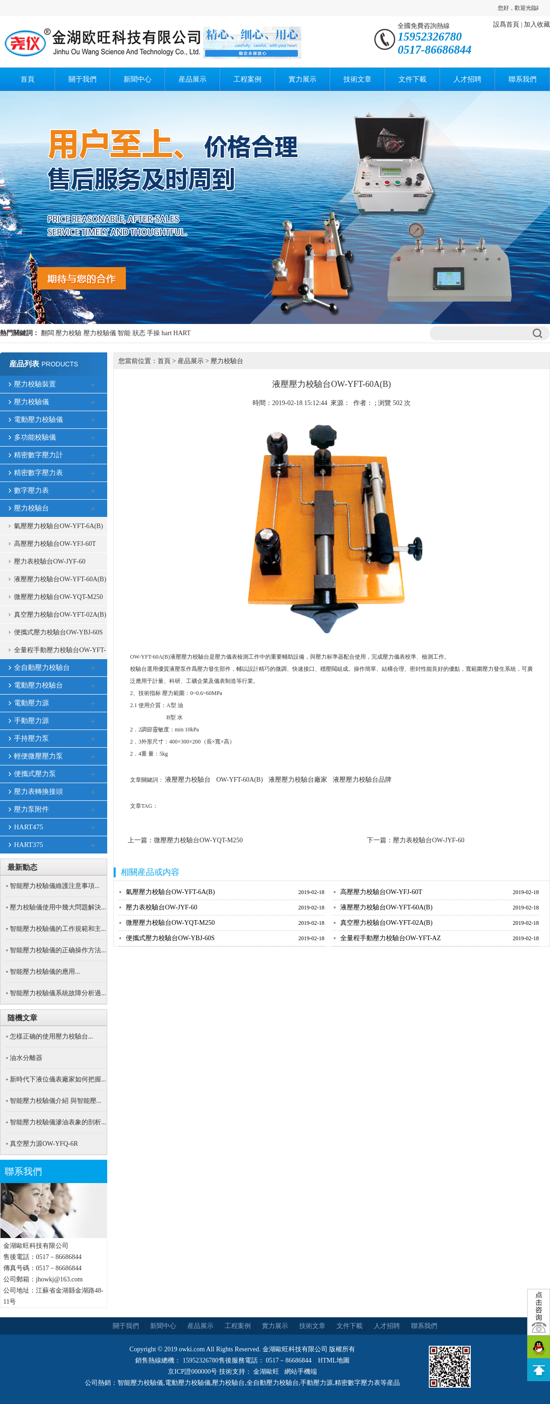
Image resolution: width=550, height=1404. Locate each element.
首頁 (27, 79)
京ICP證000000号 (192, 1371)
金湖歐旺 (266, 1371)
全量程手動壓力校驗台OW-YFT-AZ (60, 653)
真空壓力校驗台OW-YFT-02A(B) (60, 614)
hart (167, 333)
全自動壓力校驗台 (42, 667)
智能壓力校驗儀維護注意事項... (55, 885)
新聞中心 (137, 79)
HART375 (28, 844)
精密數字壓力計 (38, 455)
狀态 (138, 333)
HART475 (28, 827)
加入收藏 (537, 24)
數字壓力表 (31, 490)
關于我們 (82, 79)
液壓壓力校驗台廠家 (297, 779)
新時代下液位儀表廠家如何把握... (58, 1079)
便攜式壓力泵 (35, 774)
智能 (124, 333)
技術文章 (357, 79)
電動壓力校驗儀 (38, 419)
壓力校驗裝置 (35, 384)
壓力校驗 (68, 333)
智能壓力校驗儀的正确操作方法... (58, 950)
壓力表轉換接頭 (38, 791)
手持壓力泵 (31, 738)
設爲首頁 (506, 24)
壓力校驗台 (31, 508)
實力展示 (302, 79)
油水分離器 (26, 1057)
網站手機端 (300, 1371)
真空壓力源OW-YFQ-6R (44, 1143)
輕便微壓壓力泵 (38, 756)
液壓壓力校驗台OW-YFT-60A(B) (60, 579)
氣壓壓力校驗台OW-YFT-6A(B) (58, 526)
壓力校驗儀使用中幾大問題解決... (58, 907)
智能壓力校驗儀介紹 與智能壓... (55, 1100)
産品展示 (192, 79)
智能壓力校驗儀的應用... (45, 971)
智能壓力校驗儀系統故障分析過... (58, 993)
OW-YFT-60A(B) (239, 779)
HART (182, 333)
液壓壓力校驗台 (188, 779)
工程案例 (247, 79)
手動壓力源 (31, 720)
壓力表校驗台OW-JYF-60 (49, 561)
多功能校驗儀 (35, 437)
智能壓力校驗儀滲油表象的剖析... (58, 1122)
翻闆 (47, 333)
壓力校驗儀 (99, 333)
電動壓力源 (31, 703)
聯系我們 (522, 79)
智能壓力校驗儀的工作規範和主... (58, 928)
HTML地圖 (334, 1360)
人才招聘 (467, 79)
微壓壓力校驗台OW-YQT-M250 (58, 596)
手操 (153, 333)
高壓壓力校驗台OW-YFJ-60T (55, 543)
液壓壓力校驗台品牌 (362, 779)
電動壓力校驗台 (38, 685)
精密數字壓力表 (38, 472)
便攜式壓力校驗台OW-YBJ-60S (58, 632)
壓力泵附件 (31, 809)
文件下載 (412, 79)
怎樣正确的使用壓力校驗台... (51, 1036)
